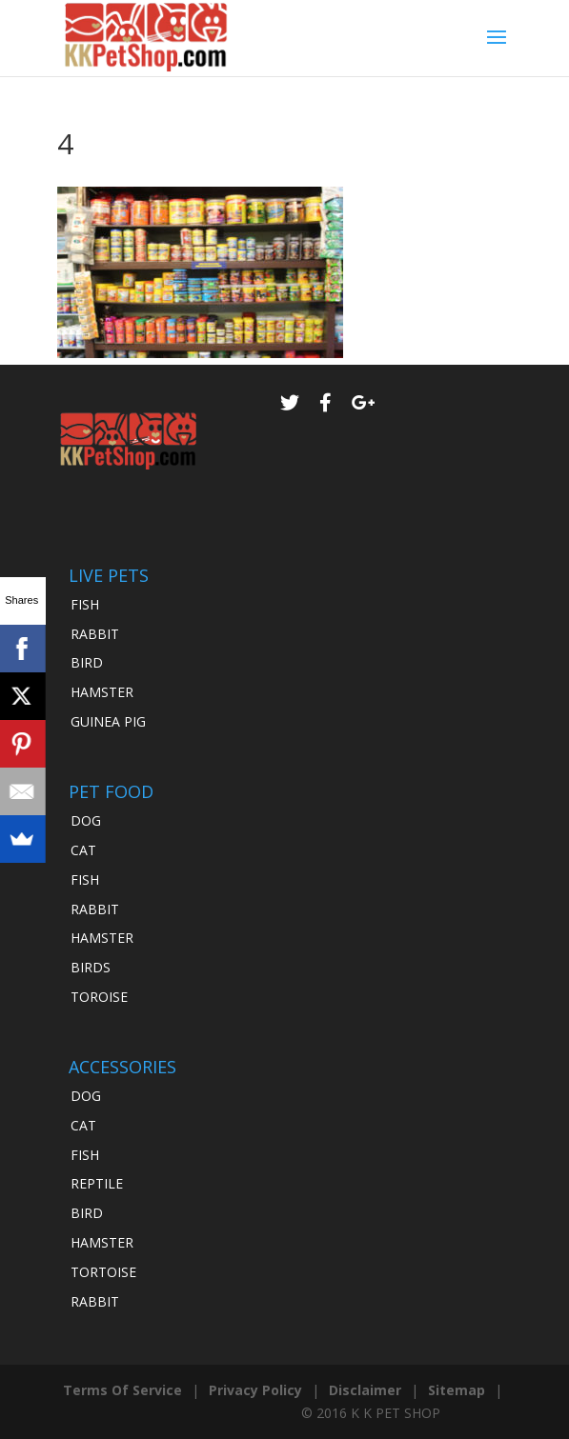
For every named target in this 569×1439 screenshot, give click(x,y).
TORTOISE (103, 1272)
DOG (86, 820)
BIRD (87, 662)
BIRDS (91, 967)
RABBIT (95, 634)
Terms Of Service (122, 1390)
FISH (85, 604)
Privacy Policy (255, 1390)
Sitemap (456, 1390)
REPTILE (97, 1183)
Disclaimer (365, 1390)
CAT (83, 850)
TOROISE (99, 997)
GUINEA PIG (108, 721)
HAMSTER (102, 692)
